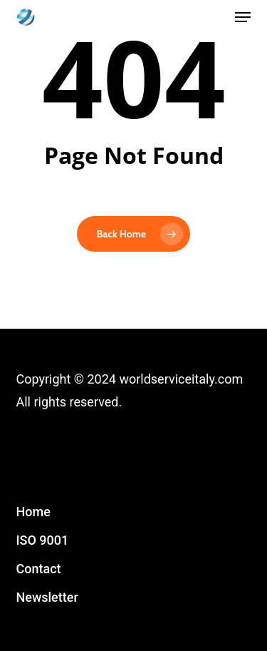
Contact (38, 568)
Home (33, 511)
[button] (243, 17)
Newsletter (47, 597)
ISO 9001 (42, 540)
